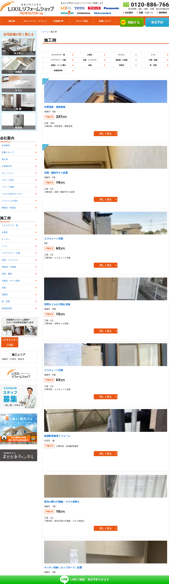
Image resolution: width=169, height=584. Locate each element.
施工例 (5, 165)
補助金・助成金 (9, 231)
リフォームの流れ (10, 222)
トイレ (131, 56)
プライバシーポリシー (54, 537)
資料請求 (163, 12)
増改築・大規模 (80, 65)
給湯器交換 (106, 73)
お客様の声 (7, 175)
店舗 (156, 65)
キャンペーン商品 (120, 532)
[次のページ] (141, 360)
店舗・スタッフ (146, 12)
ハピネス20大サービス (12, 213)
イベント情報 (8, 203)
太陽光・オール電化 (131, 65)
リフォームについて (66, 532)
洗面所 (54, 73)
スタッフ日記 (8, 194)
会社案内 (129, 12)
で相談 (84, 575)
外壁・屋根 (106, 65)
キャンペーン (8, 184)
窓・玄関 (80, 73)
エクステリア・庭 (54, 56)
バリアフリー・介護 (156, 56)
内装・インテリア (54, 65)
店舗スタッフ (8, 156)
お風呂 (80, 56)
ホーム (45, 32)
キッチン (105, 56)
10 (132, 361)
